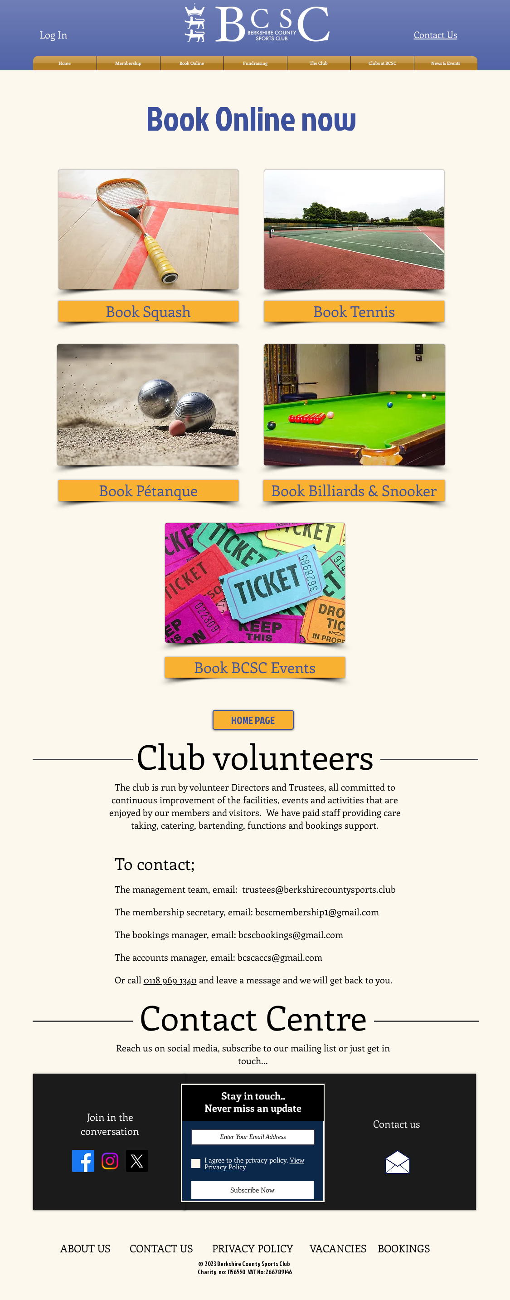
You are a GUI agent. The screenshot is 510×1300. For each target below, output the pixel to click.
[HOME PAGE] (253, 720)
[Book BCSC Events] (255, 667)
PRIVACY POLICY (261, 1248)
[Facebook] (83, 1161)
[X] (137, 1161)
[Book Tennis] (354, 311)
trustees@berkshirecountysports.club (319, 889)
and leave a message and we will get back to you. (295, 979)
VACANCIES (344, 1248)
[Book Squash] (148, 311)
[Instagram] (110, 1161)
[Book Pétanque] (148, 490)
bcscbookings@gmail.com (290, 934)
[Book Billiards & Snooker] (354, 490)
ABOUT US (95, 1248)
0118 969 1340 (170, 979)
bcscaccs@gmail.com (280, 957)
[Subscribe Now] (252, 1190)
